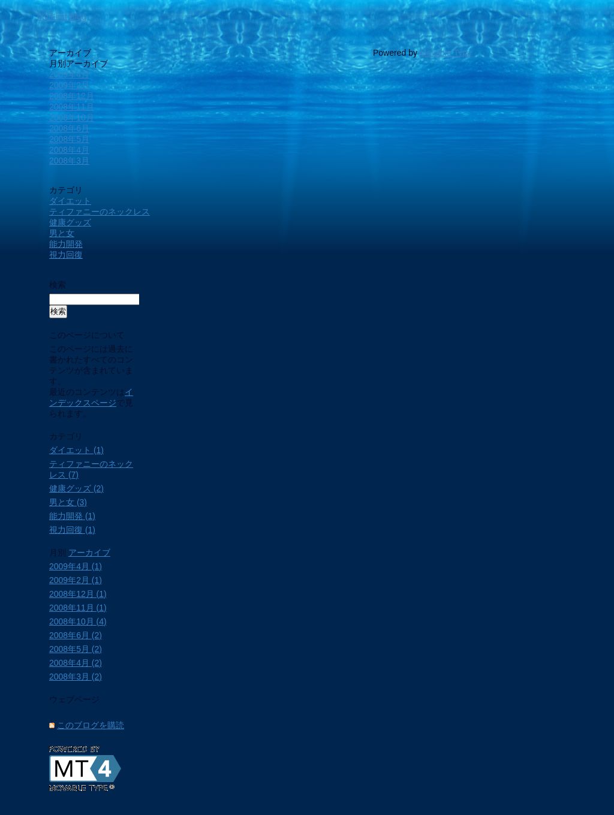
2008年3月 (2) (75, 676)
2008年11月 (71, 106)
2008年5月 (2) (75, 649)
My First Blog (61, 17)
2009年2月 (69, 85)
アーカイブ (89, 552)
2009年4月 (69, 74)
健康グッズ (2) (76, 488)
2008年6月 (69, 128)
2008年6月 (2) (75, 635)
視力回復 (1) (72, 530)
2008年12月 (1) (78, 594)
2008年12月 (71, 96)
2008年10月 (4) (78, 621)
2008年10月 (71, 117)
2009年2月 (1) (75, 580)
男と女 (61, 233)
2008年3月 (69, 160)
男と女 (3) (68, 502)
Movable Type (446, 53)
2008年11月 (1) (78, 607)
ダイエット (70, 201)
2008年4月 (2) (75, 663)
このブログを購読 (90, 725)
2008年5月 (69, 139)
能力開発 (66, 244)
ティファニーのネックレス (99, 211)
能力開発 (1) (72, 516)
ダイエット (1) (76, 450)
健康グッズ (70, 222)
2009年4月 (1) (75, 566)
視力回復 (66, 254)
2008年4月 (69, 150)
